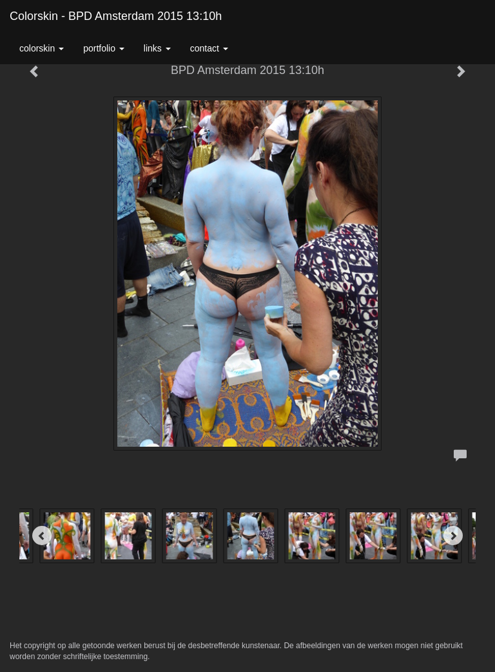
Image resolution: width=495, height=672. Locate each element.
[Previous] (42, 535)
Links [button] (157, 48)
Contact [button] (209, 48)
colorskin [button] (41, 48)
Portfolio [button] (103, 48)
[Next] (453, 535)
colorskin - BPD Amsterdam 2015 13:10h (116, 16)
